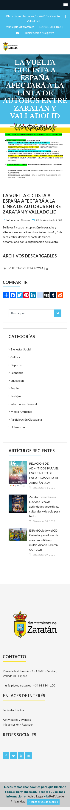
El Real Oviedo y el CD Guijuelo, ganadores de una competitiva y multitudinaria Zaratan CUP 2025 (43, 540)
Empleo (15, 388)
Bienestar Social (20, 349)
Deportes (16, 365)
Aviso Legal (35, 796)
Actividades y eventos (17, 719)
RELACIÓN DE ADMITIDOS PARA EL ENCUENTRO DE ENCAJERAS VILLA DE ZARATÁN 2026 (44, 473)
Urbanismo (17, 427)
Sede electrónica (13, 710)
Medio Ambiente (21, 411)
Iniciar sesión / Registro (18, 724)
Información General (18, 220)
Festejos (15, 396)
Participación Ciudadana (26, 419)
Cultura (15, 357)
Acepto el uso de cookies (43, 801)
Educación (17, 380)
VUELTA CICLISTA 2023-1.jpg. (26, 268)
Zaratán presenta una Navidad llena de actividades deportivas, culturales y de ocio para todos (44, 506)
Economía (16, 372)
